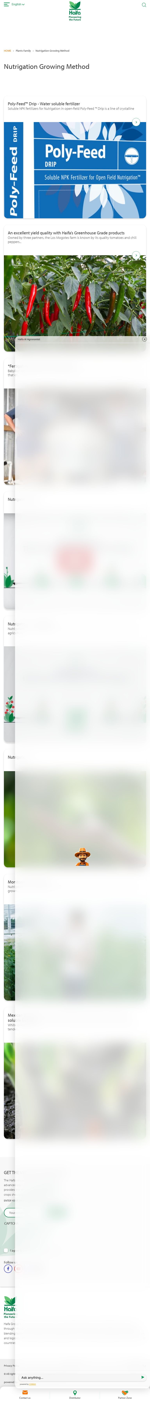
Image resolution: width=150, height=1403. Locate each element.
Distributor (74, 1397)
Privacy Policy (11, 1365)
